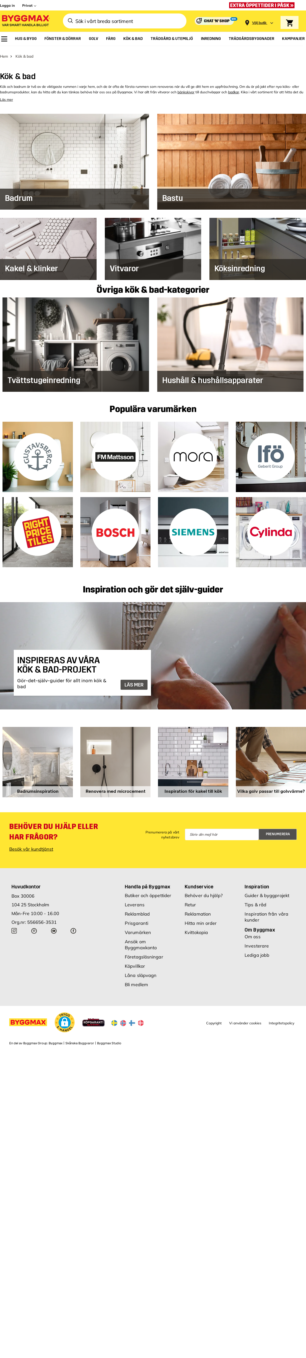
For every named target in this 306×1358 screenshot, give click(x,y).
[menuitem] (4, 38)
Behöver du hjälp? (204, 892)
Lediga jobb (257, 951)
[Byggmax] (25, 21)
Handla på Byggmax (147, 883)
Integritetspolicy (281, 1019)
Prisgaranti (136, 919)
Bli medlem (136, 981)
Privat (27, 5)
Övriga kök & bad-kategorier (153, 286)
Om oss (253, 933)
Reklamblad (137, 910)
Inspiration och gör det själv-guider (153, 586)
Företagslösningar (144, 953)
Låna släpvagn (140, 971)
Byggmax (55, 1039)
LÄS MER (134, 681)
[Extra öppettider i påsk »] (263, 5)
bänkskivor (185, 88)
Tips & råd (255, 901)
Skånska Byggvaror (79, 1039)
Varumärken (138, 929)
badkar (233, 88)
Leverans (135, 901)
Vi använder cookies (245, 1019)
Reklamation (198, 910)
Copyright (214, 1019)
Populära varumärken (153, 406)
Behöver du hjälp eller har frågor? (53, 828)
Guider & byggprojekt (267, 892)
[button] (65, 1019)
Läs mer (6, 96)
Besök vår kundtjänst (31, 845)
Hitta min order (201, 919)
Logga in (7, 5)
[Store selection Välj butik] (259, 23)
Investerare (257, 942)
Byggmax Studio (109, 1039)
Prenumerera (278, 830)
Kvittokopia (196, 929)
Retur (190, 901)
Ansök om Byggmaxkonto (141, 941)
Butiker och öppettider (148, 892)
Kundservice (199, 883)
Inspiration (257, 883)
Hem (4, 52)
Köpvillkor (135, 962)
